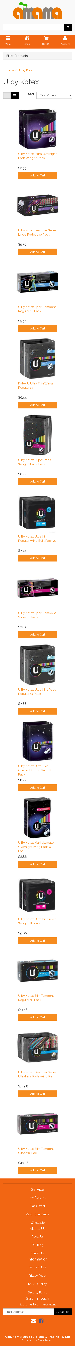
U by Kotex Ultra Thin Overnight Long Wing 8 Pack (34, 770)
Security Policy (37, 1292)
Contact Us (37, 1253)
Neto (50, 1340)
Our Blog (37, 1244)
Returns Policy (37, 1284)
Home (10, 70)
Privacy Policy (38, 1275)
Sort (30, 94)
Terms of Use (37, 1267)
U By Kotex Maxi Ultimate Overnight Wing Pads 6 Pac (36, 847)
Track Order (37, 1206)
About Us (38, 1236)
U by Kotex (26, 70)
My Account (37, 1197)
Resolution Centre (37, 1214)
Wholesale (38, 1222)
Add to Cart (37, 175)
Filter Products (17, 56)
